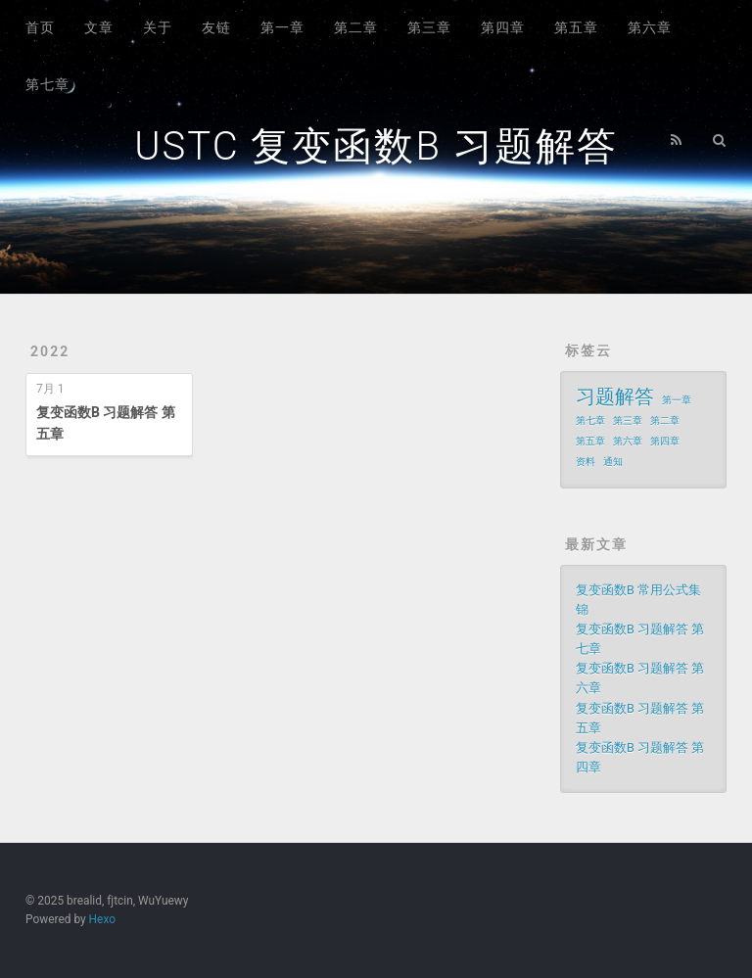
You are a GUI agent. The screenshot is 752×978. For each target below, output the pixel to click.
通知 (613, 461)
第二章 (356, 27)
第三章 (429, 27)
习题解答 (615, 396)
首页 (40, 27)
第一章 (282, 27)
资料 (585, 461)
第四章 (503, 27)
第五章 (576, 27)
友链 (216, 27)
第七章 (47, 84)
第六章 (650, 27)
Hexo (102, 919)
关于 (157, 27)
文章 (99, 27)
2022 (50, 351)
